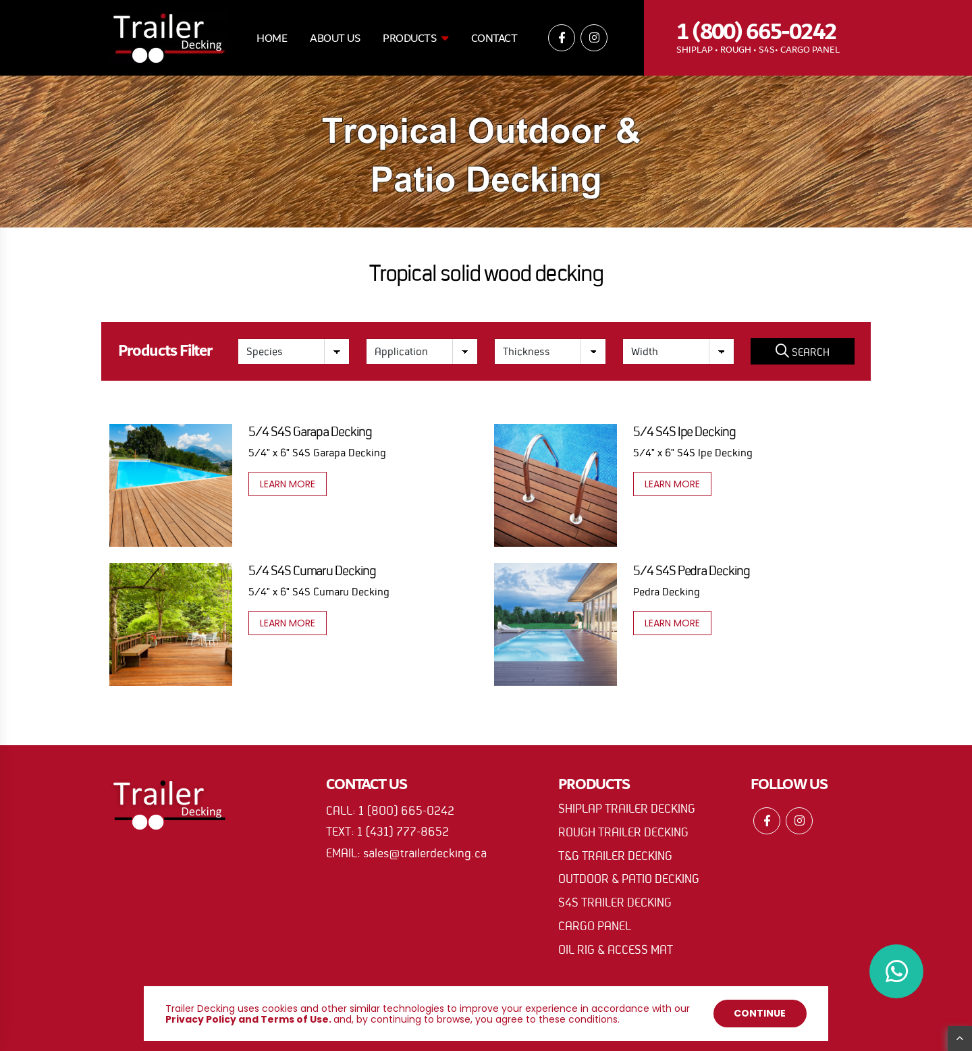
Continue (760, 1013)
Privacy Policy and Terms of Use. (248, 1019)
